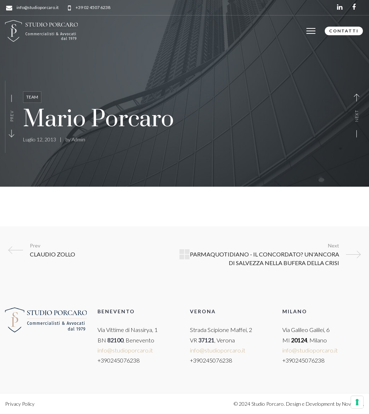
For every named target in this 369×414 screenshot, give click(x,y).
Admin (78, 139)
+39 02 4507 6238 (93, 7)
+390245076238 (118, 360)
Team (32, 97)
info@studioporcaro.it (38, 7)
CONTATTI (344, 30)
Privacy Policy (20, 404)
